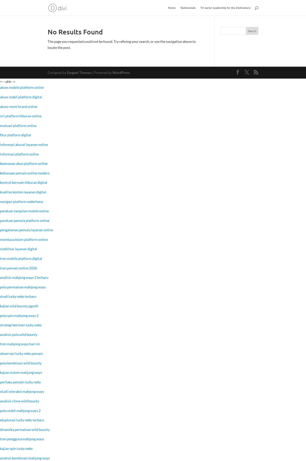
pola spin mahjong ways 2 (19, 315)
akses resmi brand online (18, 106)
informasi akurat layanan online (24, 144)
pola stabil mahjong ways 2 (20, 410)
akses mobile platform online (22, 87)
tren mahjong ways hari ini (20, 344)
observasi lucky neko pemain (21, 353)
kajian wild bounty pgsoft (19, 306)
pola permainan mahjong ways (23, 287)
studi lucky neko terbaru (18, 296)
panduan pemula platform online (24, 220)
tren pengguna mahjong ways (22, 439)
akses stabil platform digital (21, 97)
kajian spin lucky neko (16, 448)
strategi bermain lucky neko (21, 325)
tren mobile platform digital (21, 258)
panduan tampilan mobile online (24, 211)
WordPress (121, 72)
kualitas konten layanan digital (23, 192)
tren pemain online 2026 (18, 268)
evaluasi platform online (18, 125)
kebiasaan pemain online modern (25, 173)
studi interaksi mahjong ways (22, 391)
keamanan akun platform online (24, 163)
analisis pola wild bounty (18, 334)
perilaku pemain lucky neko (20, 382)
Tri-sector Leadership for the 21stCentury (225, 7)
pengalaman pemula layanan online (26, 230)
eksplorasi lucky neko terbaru (22, 420)
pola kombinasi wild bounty (21, 363)
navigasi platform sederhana (21, 201)
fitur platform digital (15, 135)
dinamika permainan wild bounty (25, 429)
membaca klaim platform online (24, 239)
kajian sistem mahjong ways (21, 372)
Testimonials (188, 7)
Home (171, 7)
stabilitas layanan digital (18, 249)
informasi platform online (19, 154)
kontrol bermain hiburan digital (23, 182)
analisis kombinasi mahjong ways (25, 458)
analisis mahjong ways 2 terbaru (24, 277)
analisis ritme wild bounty (19, 401)
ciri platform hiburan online (21, 116)
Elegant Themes (79, 72)
